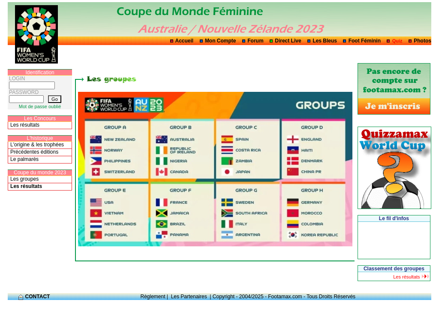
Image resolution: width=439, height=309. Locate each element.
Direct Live (288, 41)
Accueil (184, 41)
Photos (422, 41)
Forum (255, 41)
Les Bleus (325, 41)
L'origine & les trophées (37, 145)
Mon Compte (220, 41)
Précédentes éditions (34, 152)
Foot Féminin (365, 41)
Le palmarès (24, 159)
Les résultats (24, 125)
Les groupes (24, 179)
